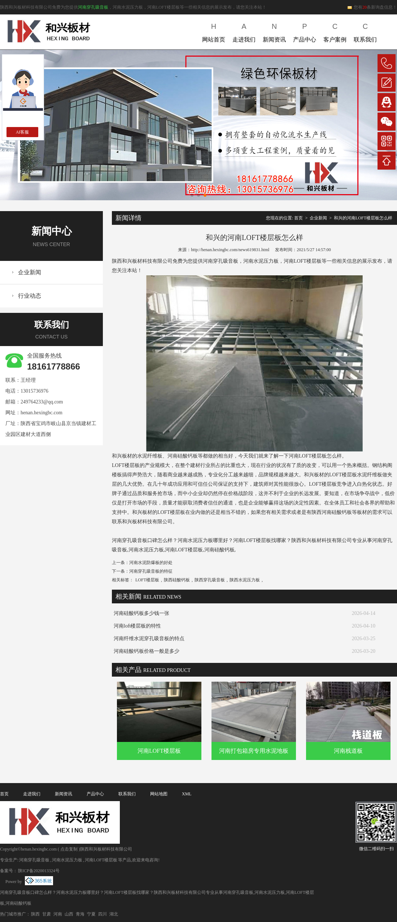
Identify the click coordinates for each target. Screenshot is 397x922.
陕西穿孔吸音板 (210, 579)
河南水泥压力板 (67, 859)
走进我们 (244, 31)
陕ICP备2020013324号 (39, 870)
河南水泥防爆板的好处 (151, 562)
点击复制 (69, 849)
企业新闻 (29, 272)
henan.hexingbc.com (41, 412)
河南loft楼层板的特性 (137, 626)
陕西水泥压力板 (245, 579)
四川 (102, 914)
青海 (80, 914)
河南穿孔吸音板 (93, 7)
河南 (57, 914)
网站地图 (158, 793)
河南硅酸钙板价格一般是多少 (146, 651)
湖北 (113, 914)
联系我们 (365, 31)
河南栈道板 (348, 751)
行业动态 (29, 296)
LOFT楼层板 (147, 579)
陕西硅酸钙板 (177, 579)
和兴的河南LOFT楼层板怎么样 (363, 217)
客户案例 (334, 31)
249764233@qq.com (42, 402)
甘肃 (46, 914)
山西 (69, 914)
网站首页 (213, 31)
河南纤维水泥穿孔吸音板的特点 (149, 638)
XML (187, 793)
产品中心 (304, 31)
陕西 (35, 914)
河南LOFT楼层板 (159, 751)
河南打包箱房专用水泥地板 (253, 751)
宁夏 (91, 914)
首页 (298, 217)
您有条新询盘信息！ (372, 7)
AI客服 (22, 132)
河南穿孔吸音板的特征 (151, 571)
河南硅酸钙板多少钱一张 (141, 613)
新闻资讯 (274, 31)
